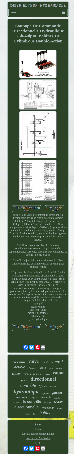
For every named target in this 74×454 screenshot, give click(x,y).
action (42, 367)
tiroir (51, 368)
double (19, 367)
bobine (45, 412)
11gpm (16, 373)
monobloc (57, 398)
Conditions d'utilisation (38, 438)
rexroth (59, 402)
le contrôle (32, 402)
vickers (16, 402)
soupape (47, 402)
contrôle (28, 385)
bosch (53, 386)
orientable (45, 397)
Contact (38, 429)
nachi (45, 362)
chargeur (32, 368)
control (57, 361)
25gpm (33, 397)
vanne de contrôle (32, 373)
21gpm (59, 408)
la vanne (19, 362)
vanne (58, 372)
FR (40, 442)
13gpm (47, 374)
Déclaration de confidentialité (38, 433)
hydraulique (27, 392)
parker (57, 393)
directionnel (43, 379)
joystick (27, 414)
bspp (35, 414)
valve (34, 361)
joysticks (24, 380)
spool (43, 386)
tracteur (59, 368)
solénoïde (21, 397)
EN (35, 442)
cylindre (46, 393)
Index (38, 424)
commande (48, 407)
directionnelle (26, 406)
